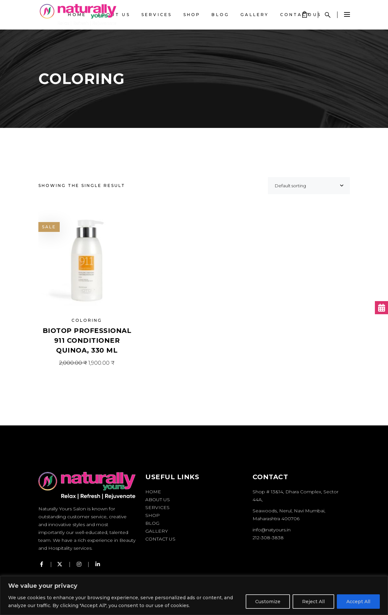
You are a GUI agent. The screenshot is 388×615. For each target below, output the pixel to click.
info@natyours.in (272, 530)
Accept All (358, 602)
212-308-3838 (268, 538)
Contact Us (160, 539)
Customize (267, 602)
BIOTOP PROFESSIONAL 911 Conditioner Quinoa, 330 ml (87, 340)
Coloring (86, 320)
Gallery (156, 531)
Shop (152, 515)
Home (153, 492)
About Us (157, 499)
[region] (194, 595)
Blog (152, 523)
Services (157, 507)
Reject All (313, 602)
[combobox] (309, 185)
